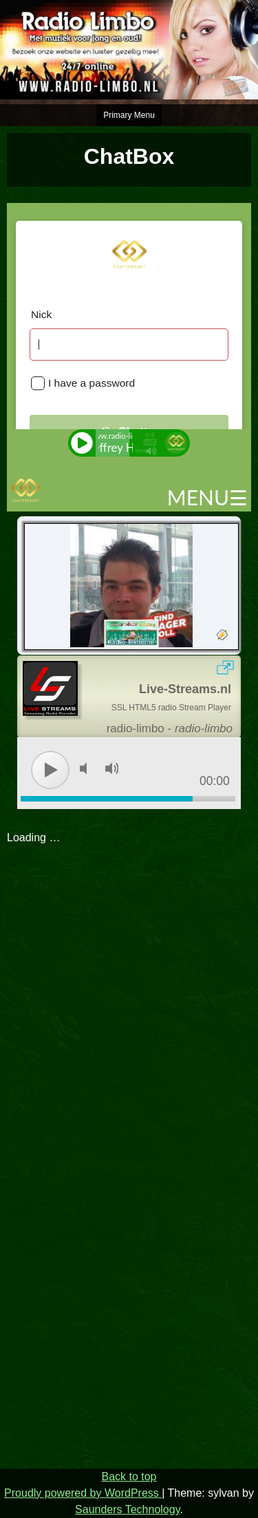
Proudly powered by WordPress (83, 1493)
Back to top (128, 1476)
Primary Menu (129, 115)
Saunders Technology (127, 1509)
